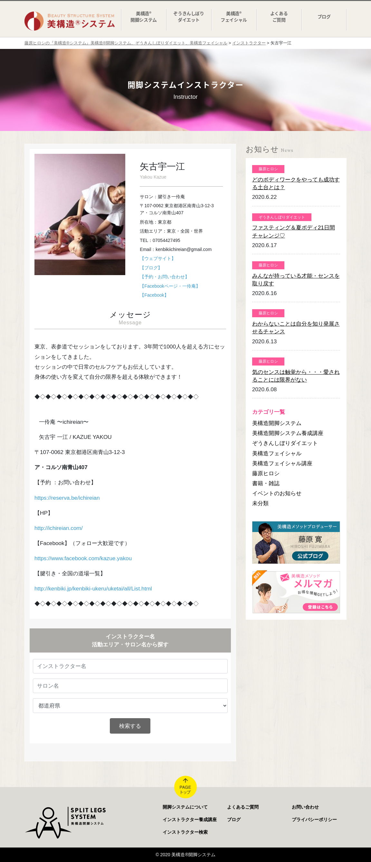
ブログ (234, 819)
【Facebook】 (154, 295)
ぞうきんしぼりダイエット (285, 443)
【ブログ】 (151, 267)
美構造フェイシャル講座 (282, 463)
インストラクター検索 (185, 832)
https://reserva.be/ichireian (67, 498)
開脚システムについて (185, 807)
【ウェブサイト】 (158, 258)
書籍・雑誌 (266, 483)
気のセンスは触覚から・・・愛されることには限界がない (296, 376)
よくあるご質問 (243, 807)
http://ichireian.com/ (58, 528)
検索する (130, 726)
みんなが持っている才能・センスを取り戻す (296, 280)
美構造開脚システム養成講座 (287, 433)
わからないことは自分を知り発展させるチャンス (296, 327)
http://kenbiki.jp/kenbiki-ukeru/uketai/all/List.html (93, 588)
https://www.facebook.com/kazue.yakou (83, 558)
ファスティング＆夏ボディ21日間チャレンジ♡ (293, 231)
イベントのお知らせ (276, 493)
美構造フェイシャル (276, 453)
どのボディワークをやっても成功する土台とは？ (296, 183)
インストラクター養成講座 (190, 819)
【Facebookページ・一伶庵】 (170, 286)
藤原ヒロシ (266, 473)
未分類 (260, 503)
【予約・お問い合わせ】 (164, 276)
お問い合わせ (305, 807)
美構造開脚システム (276, 423)
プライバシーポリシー (314, 819)
